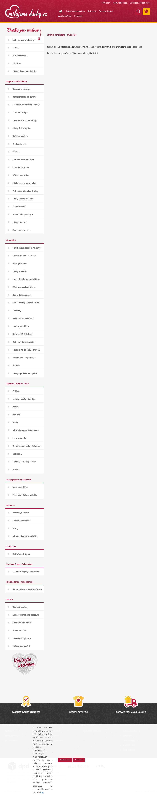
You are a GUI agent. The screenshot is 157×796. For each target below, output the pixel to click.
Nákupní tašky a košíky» (24, 39)
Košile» (16, 406)
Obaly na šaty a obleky (23, 198)
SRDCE (16, 47)
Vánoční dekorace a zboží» (25, 536)
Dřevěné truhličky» (21, 88)
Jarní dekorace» (20, 55)
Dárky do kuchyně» (22, 128)
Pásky (15, 422)
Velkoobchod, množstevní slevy (27, 589)
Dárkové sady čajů (21, 167)
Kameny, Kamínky (21, 512)
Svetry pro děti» (20, 487)
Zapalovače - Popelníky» (24, 357)
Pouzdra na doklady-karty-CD (26, 349)
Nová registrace (120, 2)
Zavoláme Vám (64, 15)
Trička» (16, 391)
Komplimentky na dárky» (24, 96)
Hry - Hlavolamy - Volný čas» (26, 279)
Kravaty (16, 414)
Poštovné (92, 11)
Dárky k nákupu (20, 222)
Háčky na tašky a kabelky (24, 183)
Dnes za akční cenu (21, 230)
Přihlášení (106, 2)
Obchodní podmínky (22, 622)
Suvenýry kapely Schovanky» (26, 571)
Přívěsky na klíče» (21, 175)
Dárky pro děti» (20, 271)
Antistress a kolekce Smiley (25, 190)
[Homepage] (59, 11)
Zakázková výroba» (22, 638)
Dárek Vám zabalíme (75, 11)
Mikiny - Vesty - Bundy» (24, 398)
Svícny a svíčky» (20, 136)
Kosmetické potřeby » (23, 214)
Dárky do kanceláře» (22, 294)
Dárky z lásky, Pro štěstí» (24, 71)
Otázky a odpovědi (21, 646)
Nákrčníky (17, 453)
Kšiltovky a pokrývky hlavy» (26, 430)
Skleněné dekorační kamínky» (26, 104)
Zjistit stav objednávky (139, 2)
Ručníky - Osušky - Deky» (24, 461)
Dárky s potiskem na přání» (25, 373)
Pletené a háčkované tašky (25, 495)
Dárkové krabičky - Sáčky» (25, 120)
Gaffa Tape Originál (21, 553)
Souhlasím (79, 760)
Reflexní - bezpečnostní (23, 341)
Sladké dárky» (19, 143)
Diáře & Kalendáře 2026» (24, 255)
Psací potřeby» (20, 263)
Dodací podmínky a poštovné (26, 614)
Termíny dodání (106, 11)
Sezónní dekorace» (21, 520)
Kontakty (78, 15)
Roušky (16, 469)
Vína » (16, 151)
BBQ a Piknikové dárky (23, 318)
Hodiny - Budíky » (21, 326)
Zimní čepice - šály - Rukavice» (27, 445)
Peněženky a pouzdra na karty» (27, 247)
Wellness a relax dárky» (24, 287)
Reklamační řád (20, 630)
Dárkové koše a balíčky (23, 159)
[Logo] (26, 11)
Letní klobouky (19, 438)
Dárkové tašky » (20, 112)
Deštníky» (17, 310)
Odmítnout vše (65, 760)
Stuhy (15, 528)
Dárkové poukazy (21, 606)
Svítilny (16, 365)
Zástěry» (17, 63)
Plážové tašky (19, 206)
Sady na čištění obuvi (22, 334)
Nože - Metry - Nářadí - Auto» (26, 302)
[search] (138, 11)
